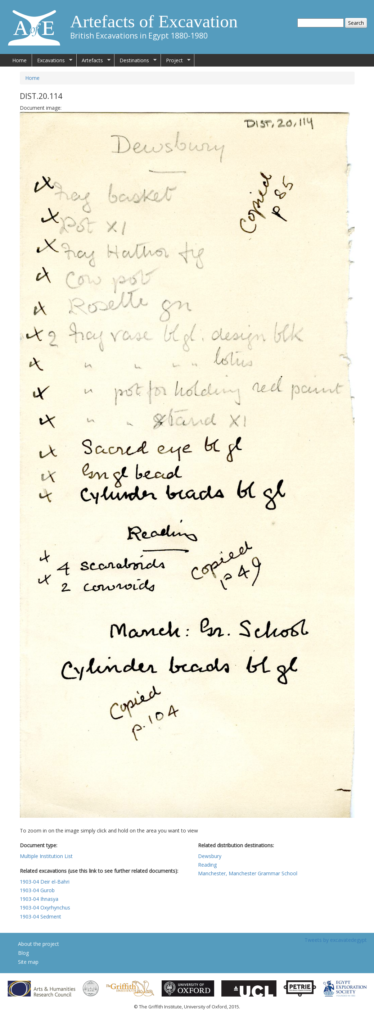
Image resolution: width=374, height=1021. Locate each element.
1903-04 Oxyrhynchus (45, 907)
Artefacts (94, 60)
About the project (38, 943)
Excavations (52, 60)
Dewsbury (209, 856)
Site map (28, 961)
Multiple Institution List (46, 856)
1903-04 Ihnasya (39, 898)
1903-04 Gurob (37, 890)
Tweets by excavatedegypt (336, 939)
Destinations (135, 60)
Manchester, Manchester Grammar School (247, 873)
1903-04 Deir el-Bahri (44, 881)
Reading (207, 864)
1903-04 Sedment (40, 916)
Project (175, 60)
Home (19, 60)
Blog (23, 952)
